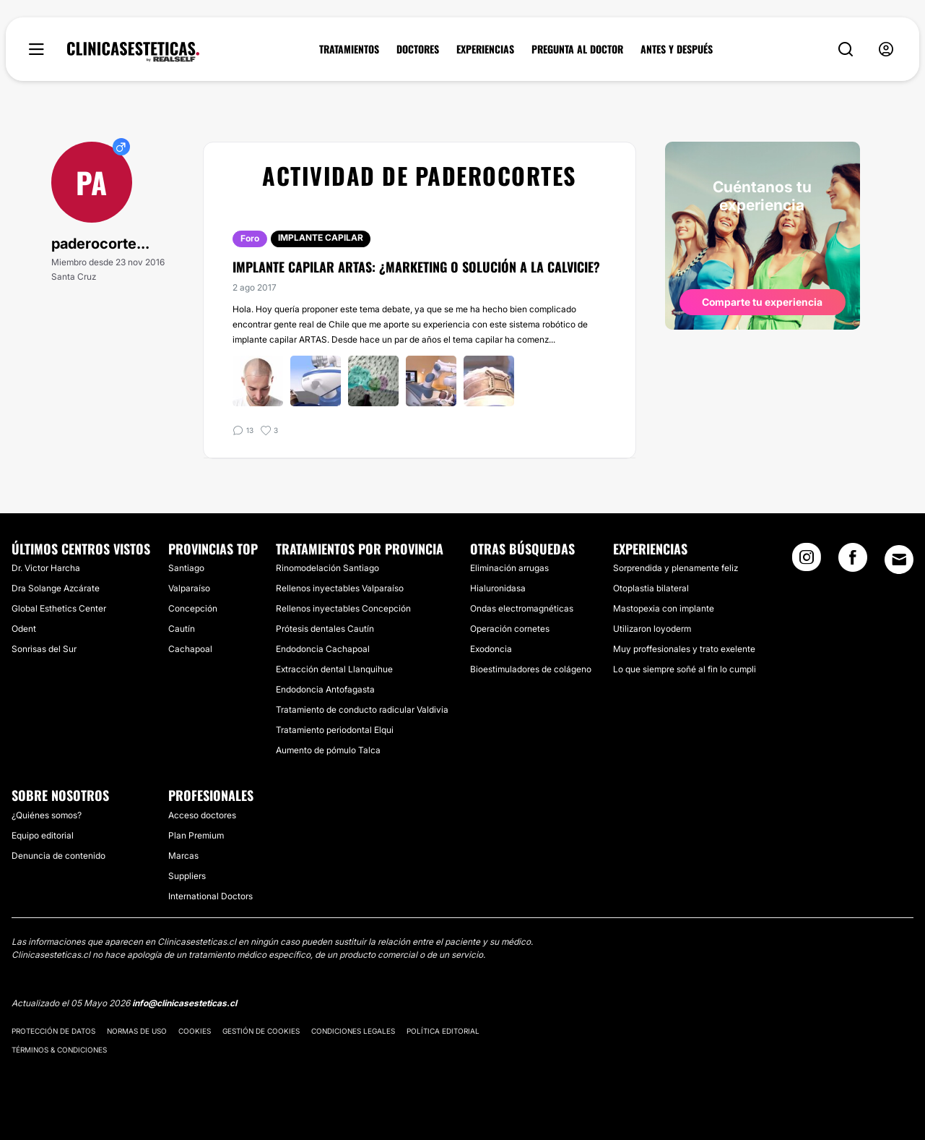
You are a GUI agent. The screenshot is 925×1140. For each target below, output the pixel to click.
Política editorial (443, 1031)
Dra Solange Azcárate (56, 588)
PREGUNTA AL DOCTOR (577, 49)
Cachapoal (190, 648)
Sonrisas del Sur (44, 648)
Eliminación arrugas (509, 567)
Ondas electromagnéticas (521, 608)
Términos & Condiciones (59, 1049)
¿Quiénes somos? (47, 815)
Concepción (192, 608)
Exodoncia (491, 648)
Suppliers (187, 875)
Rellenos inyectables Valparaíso (340, 588)
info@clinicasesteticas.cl (184, 1003)
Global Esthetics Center (59, 608)
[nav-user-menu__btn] (886, 49)
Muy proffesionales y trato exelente (684, 648)
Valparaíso (189, 588)
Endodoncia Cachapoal (323, 648)
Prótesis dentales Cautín (325, 628)
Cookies (194, 1031)
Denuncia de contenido (58, 855)
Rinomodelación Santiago (327, 567)
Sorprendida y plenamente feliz (675, 567)
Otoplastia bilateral (651, 588)
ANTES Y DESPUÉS (676, 49)
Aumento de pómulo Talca (328, 750)
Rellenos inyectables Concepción (343, 608)
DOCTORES (417, 49)
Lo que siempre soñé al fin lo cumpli (684, 669)
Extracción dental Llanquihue (334, 669)
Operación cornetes (510, 628)
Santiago (186, 567)
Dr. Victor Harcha (46, 567)
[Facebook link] (852, 561)
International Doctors (210, 896)
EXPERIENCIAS (485, 49)
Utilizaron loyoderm (652, 628)
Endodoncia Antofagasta (325, 689)
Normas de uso (137, 1031)
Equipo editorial (43, 835)
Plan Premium (196, 835)
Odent (24, 628)
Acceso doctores (202, 815)
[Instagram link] (806, 561)
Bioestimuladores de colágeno (530, 669)
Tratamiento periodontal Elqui (335, 729)
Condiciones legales (353, 1031)
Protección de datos (53, 1031)
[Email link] (899, 559)
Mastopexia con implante (663, 608)
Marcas (183, 855)
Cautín (181, 628)
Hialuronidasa (498, 588)
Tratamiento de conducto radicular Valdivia (362, 709)
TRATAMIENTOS (349, 49)
